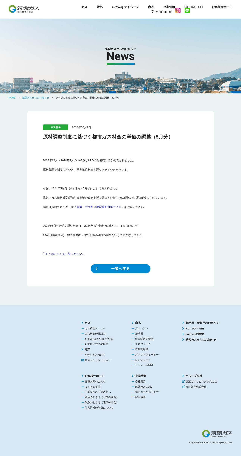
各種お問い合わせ (95, 381)
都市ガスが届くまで (147, 391)
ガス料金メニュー (95, 328)
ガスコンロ (141, 328)
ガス (87, 322)
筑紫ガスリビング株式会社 (201, 381)
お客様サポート (94, 376)
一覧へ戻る (120, 269)
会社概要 (140, 381)
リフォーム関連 (144, 364)
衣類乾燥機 (141, 349)
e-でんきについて (95, 354)
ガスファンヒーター (147, 354)
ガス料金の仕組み (95, 333)
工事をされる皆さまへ (98, 391)
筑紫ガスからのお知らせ (201, 339)
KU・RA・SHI (192, 7)
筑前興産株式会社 (196, 386)
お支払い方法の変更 (96, 344)
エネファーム (143, 344)
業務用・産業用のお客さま (202, 322)
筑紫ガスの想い (144, 386)
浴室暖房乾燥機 (144, 338)
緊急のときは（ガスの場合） (102, 397)
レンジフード (143, 359)
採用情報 (140, 397)
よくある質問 (92, 386)
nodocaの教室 (195, 334)
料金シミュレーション (98, 360)
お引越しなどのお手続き (99, 338)
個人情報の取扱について (99, 407)
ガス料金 (55, 127)
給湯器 (139, 333)
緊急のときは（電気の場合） (102, 402)
